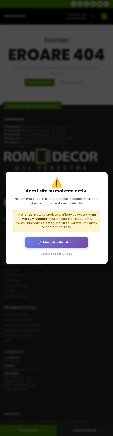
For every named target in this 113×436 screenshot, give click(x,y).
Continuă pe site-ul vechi (56, 254)
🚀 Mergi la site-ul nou (56, 242)
